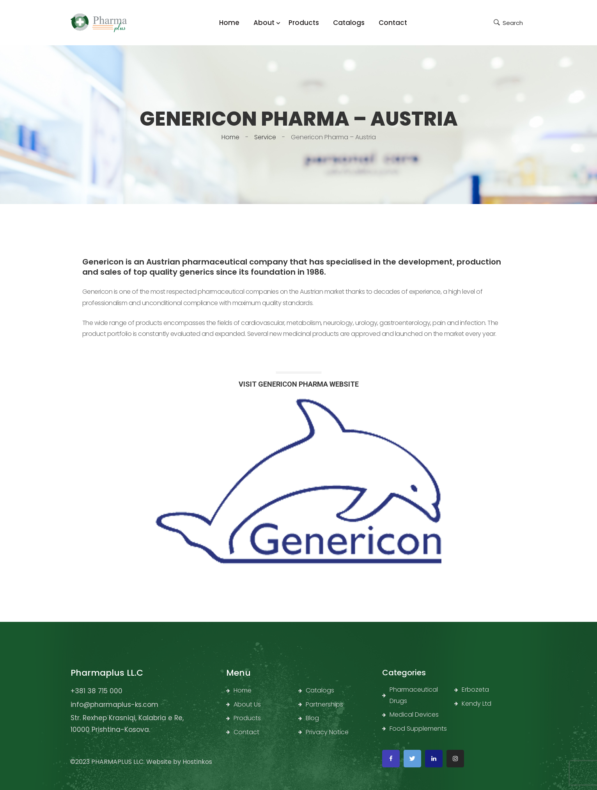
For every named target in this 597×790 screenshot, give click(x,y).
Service (265, 137)
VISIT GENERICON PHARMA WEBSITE (299, 384)
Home (230, 137)
